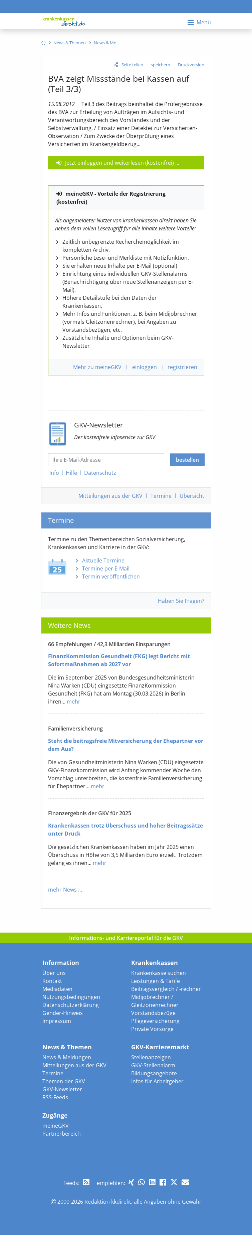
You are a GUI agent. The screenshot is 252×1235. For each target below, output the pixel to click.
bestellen (187, 459)
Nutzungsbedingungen (71, 997)
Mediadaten (57, 989)
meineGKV (55, 1125)
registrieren (182, 367)
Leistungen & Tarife (155, 981)
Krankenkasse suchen (158, 973)
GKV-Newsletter (62, 1089)
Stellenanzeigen (151, 1057)
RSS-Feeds (55, 1097)
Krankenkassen (154, 963)
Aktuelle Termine (103, 560)
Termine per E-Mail (106, 568)
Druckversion (191, 65)
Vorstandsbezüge (153, 1013)
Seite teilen (132, 65)
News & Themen (67, 1047)
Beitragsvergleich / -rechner (166, 989)
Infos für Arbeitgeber (157, 1081)
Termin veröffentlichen (111, 576)
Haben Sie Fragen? (181, 600)
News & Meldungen (66, 1057)
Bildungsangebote (154, 1073)
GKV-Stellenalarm (153, 1065)
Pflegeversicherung (155, 1021)
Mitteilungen (110, 495)
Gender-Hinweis (62, 1013)
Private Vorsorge (152, 1029)
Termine (161, 495)
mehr (73, 701)
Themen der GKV (63, 1081)
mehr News (62, 889)
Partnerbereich (61, 1133)
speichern (160, 65)
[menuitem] (43, 43)
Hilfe (71, 472)
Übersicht (192, 495)
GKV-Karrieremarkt (160, 1047)
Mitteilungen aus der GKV (74, 1065)
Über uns (54, 973)
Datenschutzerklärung (70, 1005)
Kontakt (52, 981)
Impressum (56, 1021)
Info (54, 472)
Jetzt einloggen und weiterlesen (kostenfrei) (119, 162)
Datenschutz (100, 472)
